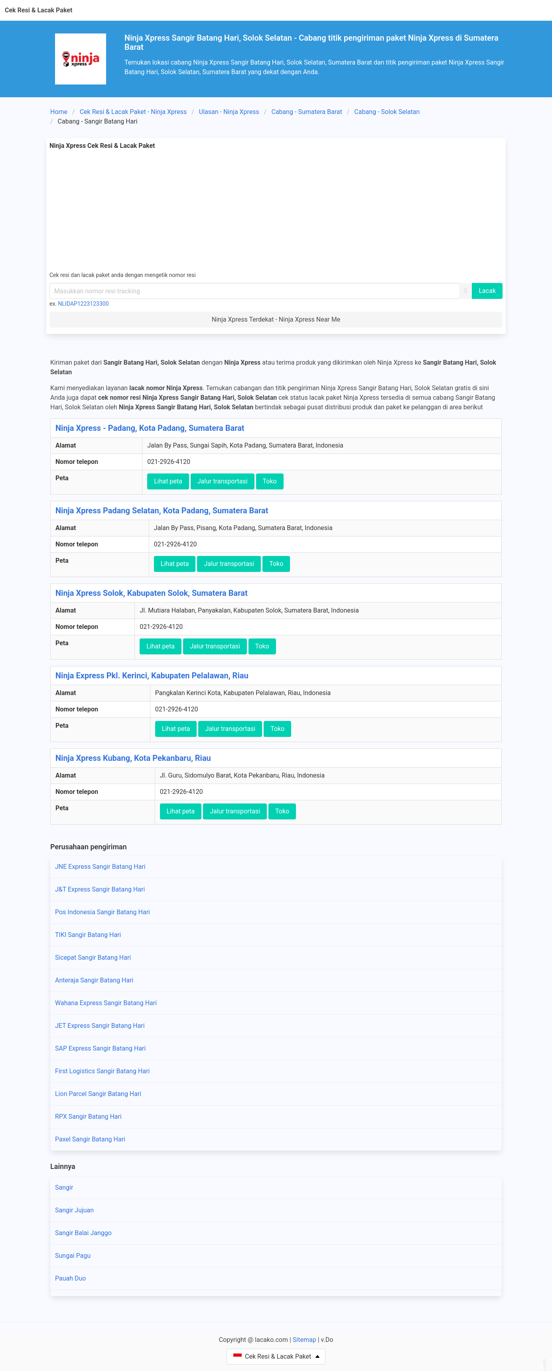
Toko (270, 481)
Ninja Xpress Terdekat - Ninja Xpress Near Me (276, 319)
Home (58, 112)
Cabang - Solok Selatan (387, 112)
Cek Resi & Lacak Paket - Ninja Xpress (133, 112)
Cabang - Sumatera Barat (306, 112)
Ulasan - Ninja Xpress (229, 112)
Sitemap (304, 1340)
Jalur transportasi (222, 481)
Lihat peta (168, 481)
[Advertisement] (276, 210)
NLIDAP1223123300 (83, 304)
